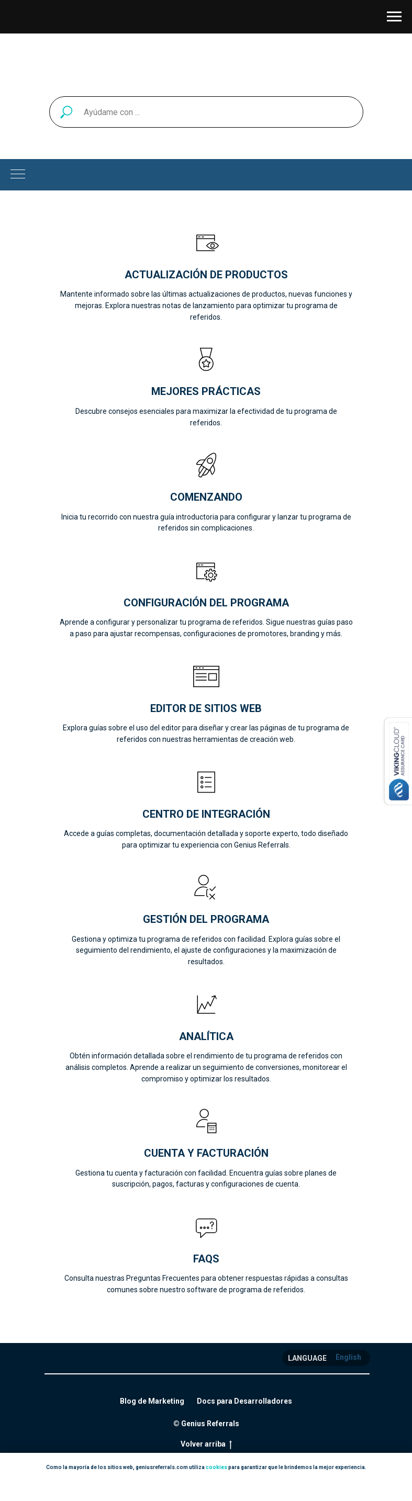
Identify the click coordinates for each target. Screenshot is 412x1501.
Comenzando (206, 497)
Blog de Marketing (152, 1401)
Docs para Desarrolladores (244, 1401)
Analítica (206, 1036)
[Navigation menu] (394, 17)
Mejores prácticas (206, 391)
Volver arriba (206, 1444)
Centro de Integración (206, 814)
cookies (216, 1467)
